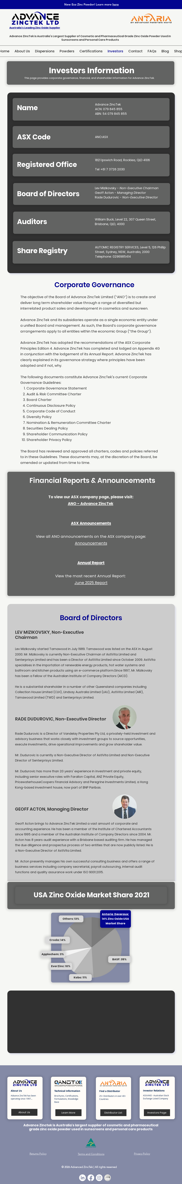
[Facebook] (90, 1177)
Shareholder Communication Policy (56, 434)
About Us (16, 1090)
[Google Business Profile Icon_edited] (107, 1177)
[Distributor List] (113, 1112)
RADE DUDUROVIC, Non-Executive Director (60, 719)
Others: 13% (71, 919)
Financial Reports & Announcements (92, 480)
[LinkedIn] (82, 1177)
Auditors (32, 221)
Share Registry (42, 251)
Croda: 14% (57, 940)
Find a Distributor (109, 1091)
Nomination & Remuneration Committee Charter (68, 422)
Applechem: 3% (53, 954)
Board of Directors (48, 194)
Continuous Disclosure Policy (50, 405)
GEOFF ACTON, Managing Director (51, 809)
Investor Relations (154, 1090)
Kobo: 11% (80, 977)
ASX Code (34, 137)
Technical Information (67, 1090)
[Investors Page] (157, 1112)
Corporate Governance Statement (57, 388)
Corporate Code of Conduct (50, 411)
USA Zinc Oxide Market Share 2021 (91, 895)
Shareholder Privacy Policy (49, 439)
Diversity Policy (39, 416)
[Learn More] (68, 1112)
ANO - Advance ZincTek (90, 503)
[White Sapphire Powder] (168, 1166)
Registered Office (47, 164)
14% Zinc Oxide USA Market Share (115, 918)
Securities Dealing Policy (47, 428)
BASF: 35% (119, 959)
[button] (44, 51)
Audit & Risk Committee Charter (53, 394)
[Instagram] (99, 1177)
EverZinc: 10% (60, 966)
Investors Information (91, 70)
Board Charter (39, 399)
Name (27, 108)
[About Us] (24, 1112)
